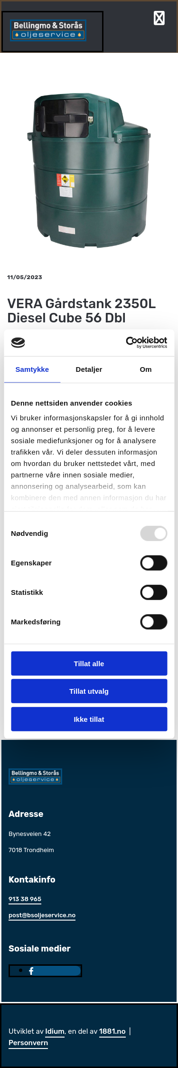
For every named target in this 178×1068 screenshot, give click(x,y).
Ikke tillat (89, 719)
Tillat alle (89, 663)
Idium (55, 1031)
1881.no (112, 1031)
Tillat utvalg (89, 691)
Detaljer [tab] (89, 369)
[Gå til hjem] (48, 38)
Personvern (28, 1043)
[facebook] (31, 971)
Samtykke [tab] (32, 369)
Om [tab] (146, 369)
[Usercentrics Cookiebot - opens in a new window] (126, 343)
